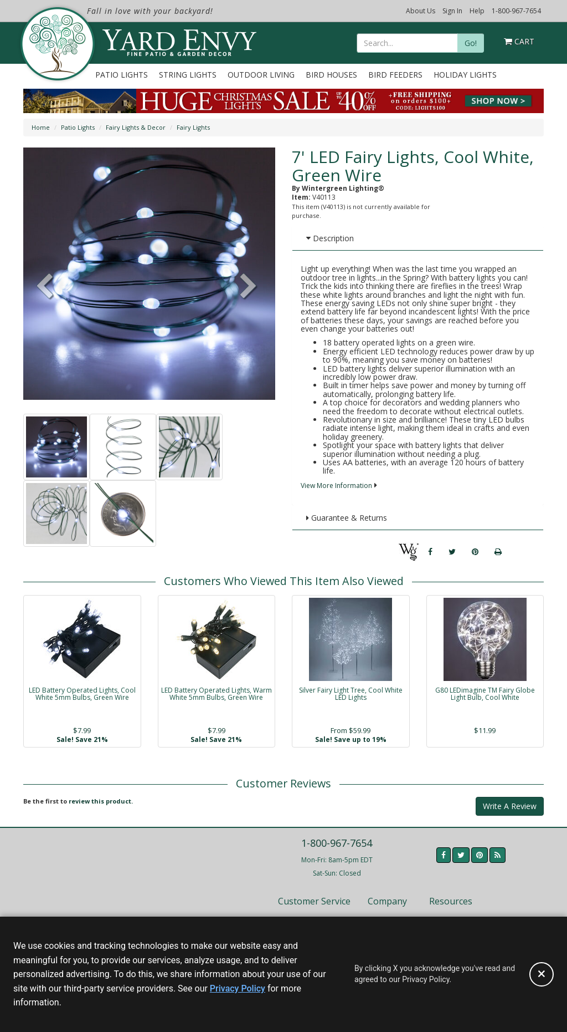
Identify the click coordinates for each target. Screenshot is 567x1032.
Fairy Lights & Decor (136, 127)
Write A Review (510, 806)
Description (330, 238)
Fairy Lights (193, 127)
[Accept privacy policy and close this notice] (541, 974)
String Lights (188, 74)
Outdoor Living (261, 74)
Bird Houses (331, 74)
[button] (249, 287)
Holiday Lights (465, 74)
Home (41, 127)
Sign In (452, 11)
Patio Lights (121, 74)
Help (477, 11)
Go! (471, 43)
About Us (420, 11)
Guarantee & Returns (346, 517)
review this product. (101, 801)
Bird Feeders (395, 74)
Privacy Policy (237, 988)
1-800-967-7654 (516, 11)
